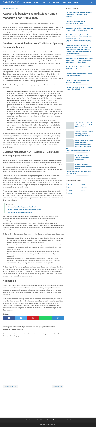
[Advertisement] (33, 402)
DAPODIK (36, 2)
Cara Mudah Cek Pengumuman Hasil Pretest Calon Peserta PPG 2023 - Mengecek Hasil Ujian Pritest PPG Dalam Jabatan (79, 60)
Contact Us (35, 420)
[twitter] (21, 318)
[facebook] (9, 318)
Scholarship (84, 187)
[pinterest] (33, 318)
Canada (69, 184)
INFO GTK (56, 2)
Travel (82, 190)
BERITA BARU (27, 2)
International (66, 420)
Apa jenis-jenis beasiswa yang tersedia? (20, 212)
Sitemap (59, 420)
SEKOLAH (45, 2)
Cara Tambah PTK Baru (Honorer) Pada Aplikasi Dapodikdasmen (82, 157)
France (83, 184)
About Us (28, 420)
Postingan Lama (57, 386)
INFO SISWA (67, 2)
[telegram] (58, 318)
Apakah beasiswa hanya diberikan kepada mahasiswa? (24, 209)
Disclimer (43, 420)
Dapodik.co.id (11, 2)
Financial (69, 190)
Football (69, 193)
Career (69, 187)
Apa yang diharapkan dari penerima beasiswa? (22, 207)
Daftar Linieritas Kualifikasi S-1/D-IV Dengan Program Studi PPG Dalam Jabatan (84, 125)
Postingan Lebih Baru (10, 386)
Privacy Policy (51, 420)
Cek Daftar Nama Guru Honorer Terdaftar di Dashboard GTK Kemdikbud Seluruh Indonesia (79, 14)
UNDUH (76, 2)
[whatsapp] (45, 318)
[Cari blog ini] (92, 2)
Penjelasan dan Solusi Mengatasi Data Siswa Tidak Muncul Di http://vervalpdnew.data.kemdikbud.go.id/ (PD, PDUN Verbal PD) (79, 168)
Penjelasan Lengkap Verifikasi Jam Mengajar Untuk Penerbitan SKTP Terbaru (84, 133)
